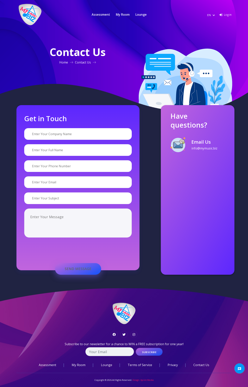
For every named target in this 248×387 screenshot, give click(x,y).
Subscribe (149, 352)
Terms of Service (140, 365)
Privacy (173, 365)
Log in (228, 14)
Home (63, 62)
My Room (123, 14)
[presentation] (53, 246)
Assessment (101, 14)
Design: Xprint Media (143, 379)
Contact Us (83, 62)
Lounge (141, 14)
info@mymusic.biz (204, 148)
